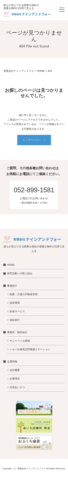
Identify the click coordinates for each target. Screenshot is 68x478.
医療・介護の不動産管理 (24, 294)
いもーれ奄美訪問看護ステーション (30, 349)
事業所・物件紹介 (17, 332)
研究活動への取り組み (19, 273)
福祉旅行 (15, 319)
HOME (11, 264)
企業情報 (12, 361)
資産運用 (15, 302)
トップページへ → (34, 139)
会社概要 (15, 370)
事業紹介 (12, 285)
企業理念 (15, 378)
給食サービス (17, 311)
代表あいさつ (17, 387)
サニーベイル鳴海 (20, 340)
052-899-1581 (34, 190)
